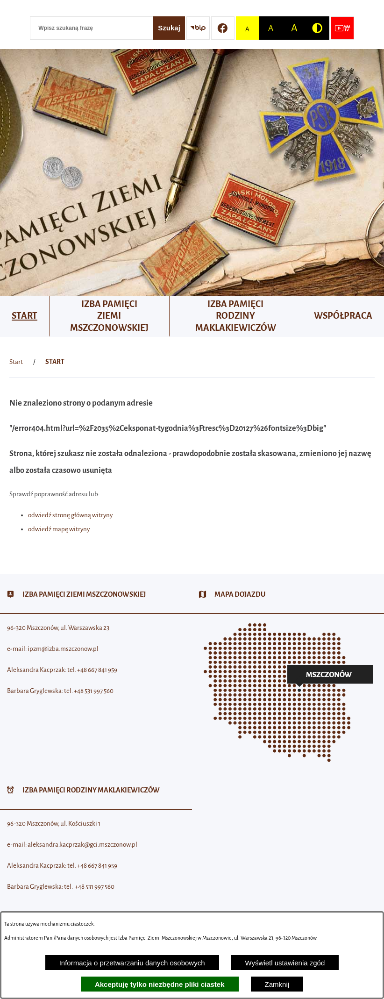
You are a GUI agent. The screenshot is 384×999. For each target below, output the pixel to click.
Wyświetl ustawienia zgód (285, 963)
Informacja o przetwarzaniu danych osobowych (132, 963)
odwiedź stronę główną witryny (70, 515)
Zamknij (277, 984)
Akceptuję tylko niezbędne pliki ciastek (160, 984)
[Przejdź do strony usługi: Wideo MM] (342, 28)
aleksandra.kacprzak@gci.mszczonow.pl (82, 844)
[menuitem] (25, 316)
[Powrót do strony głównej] (16, 362)
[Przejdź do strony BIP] (198, 28)
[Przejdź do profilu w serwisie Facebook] (223, 28)
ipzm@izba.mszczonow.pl (63, 648)
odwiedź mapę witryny (59, 529)
